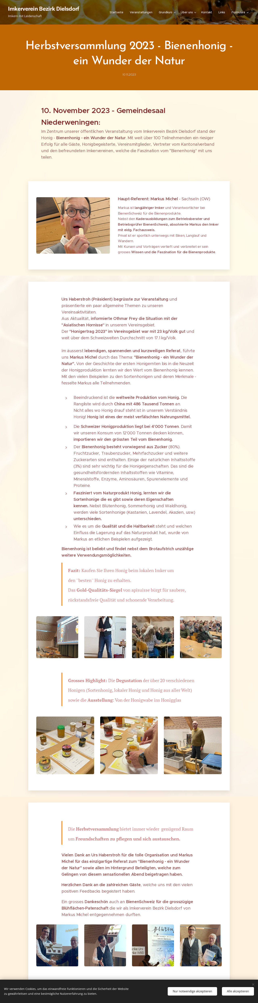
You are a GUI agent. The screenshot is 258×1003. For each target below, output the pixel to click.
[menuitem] (118, 12)
